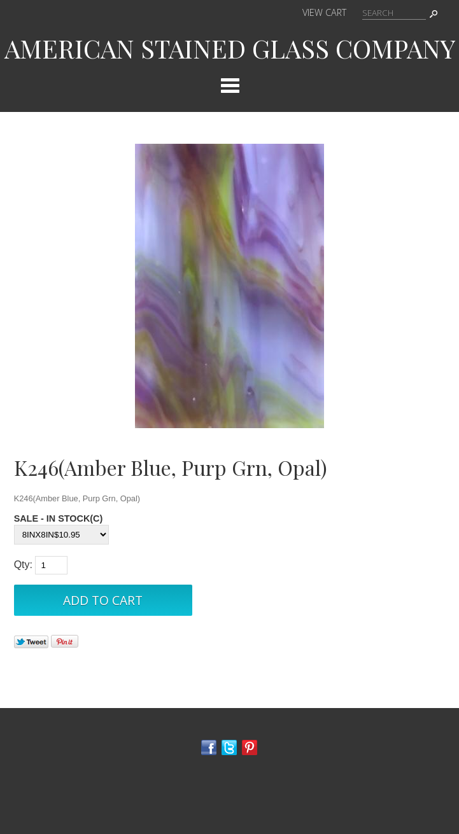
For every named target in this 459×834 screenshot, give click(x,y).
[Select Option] (61, 535)
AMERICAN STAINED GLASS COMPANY (229, 48)
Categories (230, 85)
